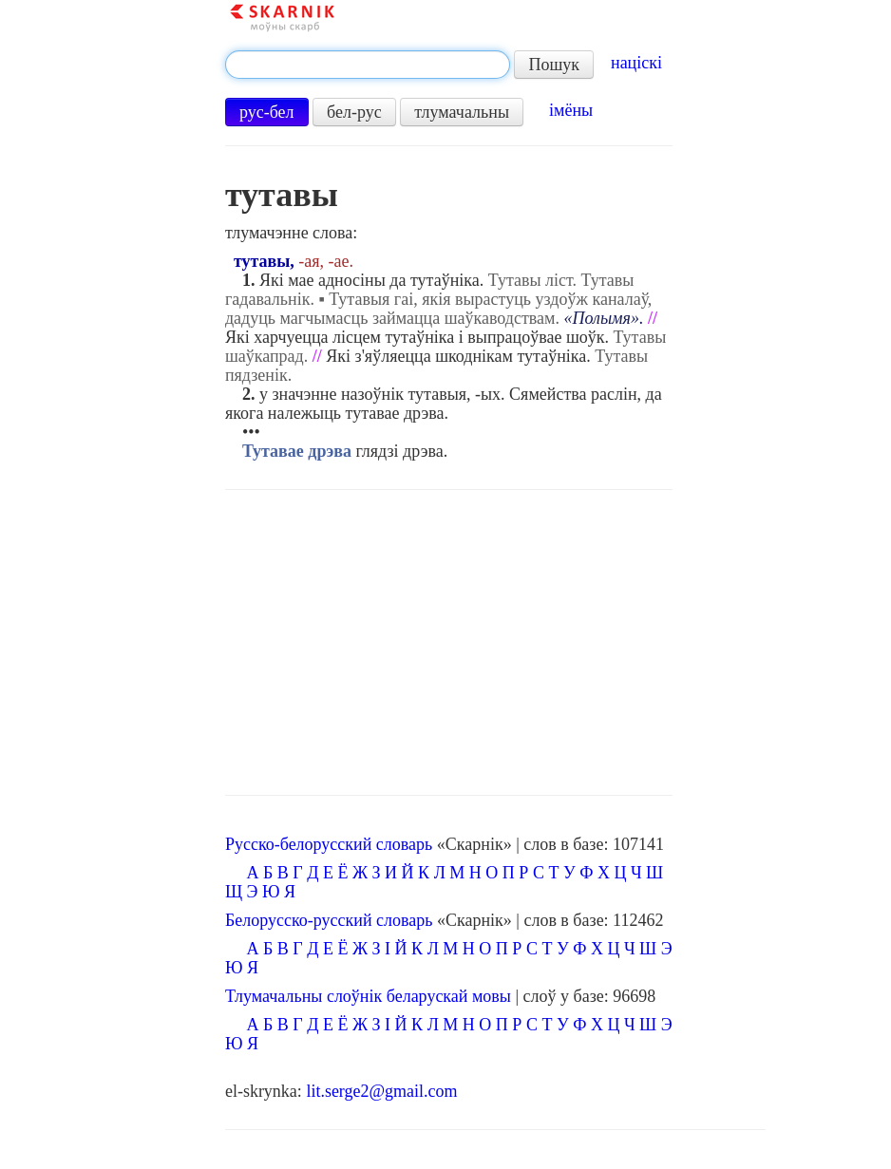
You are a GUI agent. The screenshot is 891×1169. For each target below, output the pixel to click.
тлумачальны (461, 112)
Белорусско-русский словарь (329, 920)
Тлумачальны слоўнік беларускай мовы (368, 996)
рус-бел (266, 112)
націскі (636, 62)
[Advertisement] (449, 643)
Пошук (553, 64)
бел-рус (354, 112)
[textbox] (367, 64)
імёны (571, 110)
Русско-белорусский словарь (328, 844)
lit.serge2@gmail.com (381, 1091)
